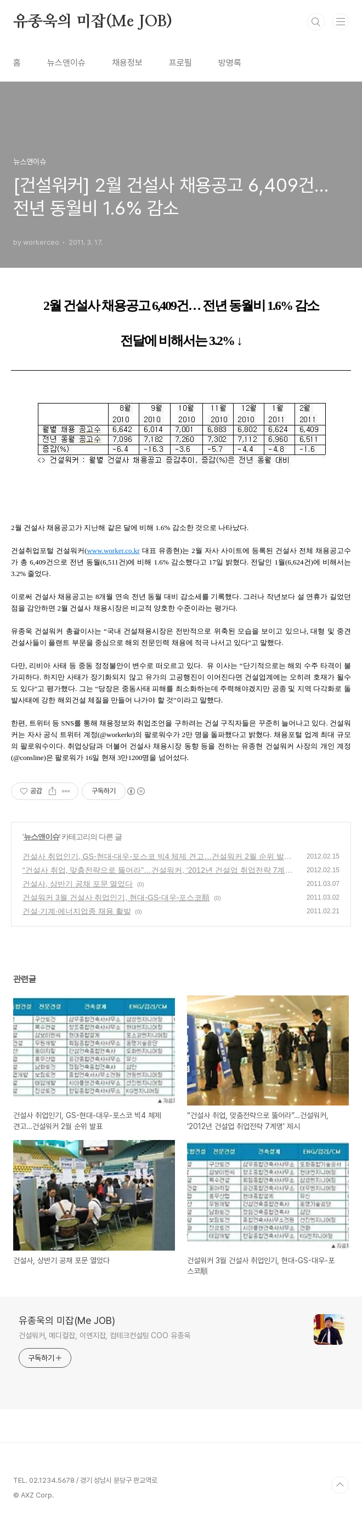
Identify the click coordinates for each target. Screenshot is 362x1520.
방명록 (229, 62)
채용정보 (127, 62)
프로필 (180, 62)
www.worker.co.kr (113, 550)
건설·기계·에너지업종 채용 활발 (76, 911)
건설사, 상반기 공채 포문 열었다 (77, 883)
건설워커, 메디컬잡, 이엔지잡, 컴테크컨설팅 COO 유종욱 (104, 1335)
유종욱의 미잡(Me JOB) (92, 22)
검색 (316, 22)
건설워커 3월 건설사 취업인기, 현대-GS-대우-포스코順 (116, 897)
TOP (340, 1485)
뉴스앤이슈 (66, 62)
